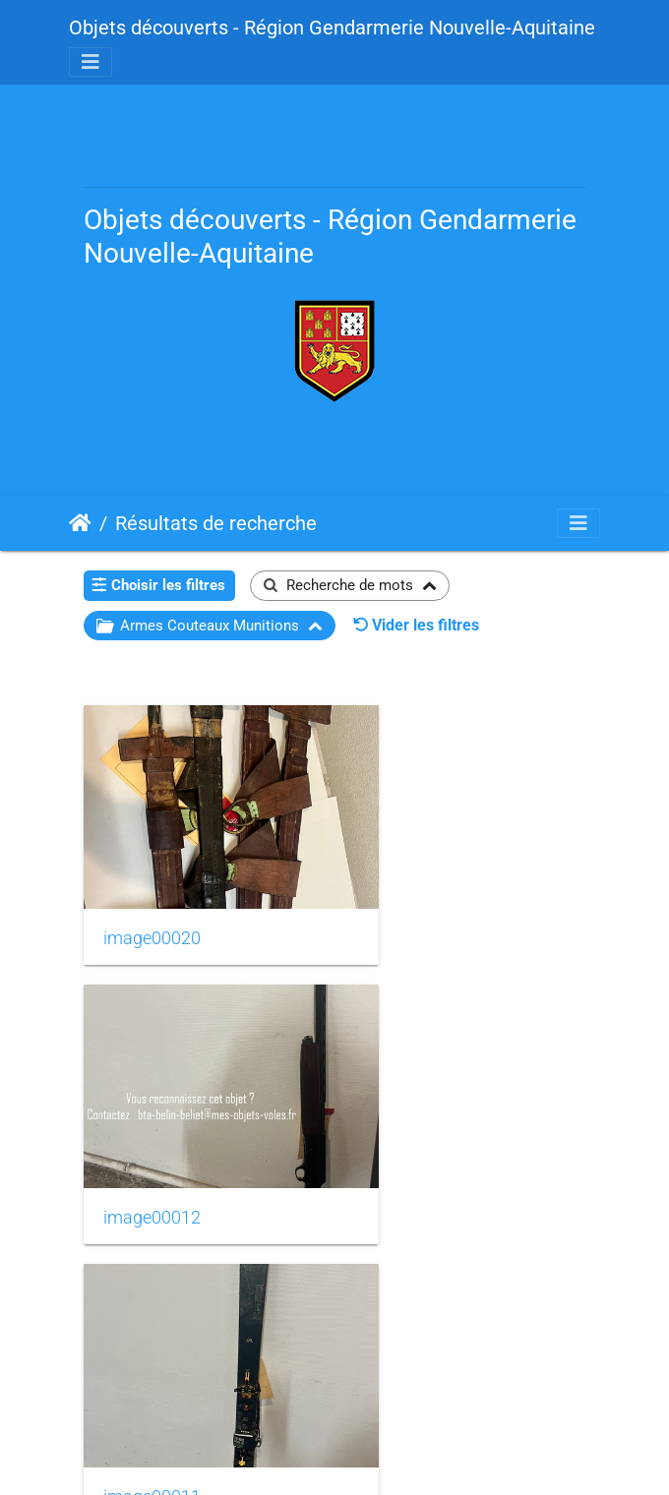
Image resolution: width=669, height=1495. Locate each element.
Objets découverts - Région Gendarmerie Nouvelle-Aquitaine (332, 27)
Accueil (80, 523)
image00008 (152, 1375)
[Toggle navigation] (90, 62)
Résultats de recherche (216, 523)
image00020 (152, 898)
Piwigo (380, 1453)
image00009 (417, 1137)
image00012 (417, 898)
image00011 (152, 1137)
